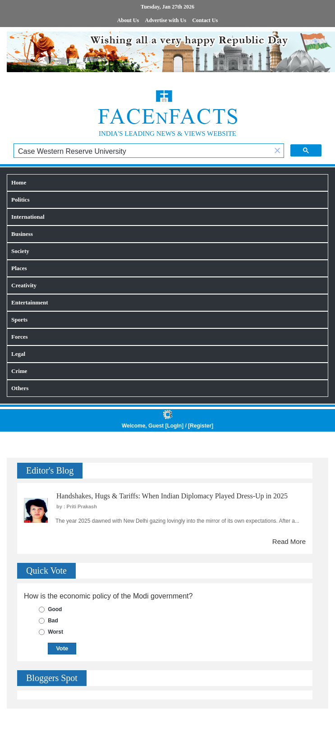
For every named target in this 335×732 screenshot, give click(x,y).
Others (19, 388)
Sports (19, 319)
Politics (20, 199)
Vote (62, 648)
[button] (277, 151)
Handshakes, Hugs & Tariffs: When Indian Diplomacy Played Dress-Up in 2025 (172, 496)
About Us (128, 20)
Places (19, 268)
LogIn (174, 426)
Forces (19, 336)
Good (55, 609)
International (28, 216)
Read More (289, 541)
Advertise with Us (165, 20)
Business (22, 233)
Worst (55, 632)
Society (20, 251)
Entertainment (29, 302)
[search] (142, 151)
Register (200, 426)
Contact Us (205, 20)
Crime (19, 371)
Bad (53, 620)
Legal (18, 353)
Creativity (24, 285)
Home (18, 182)
